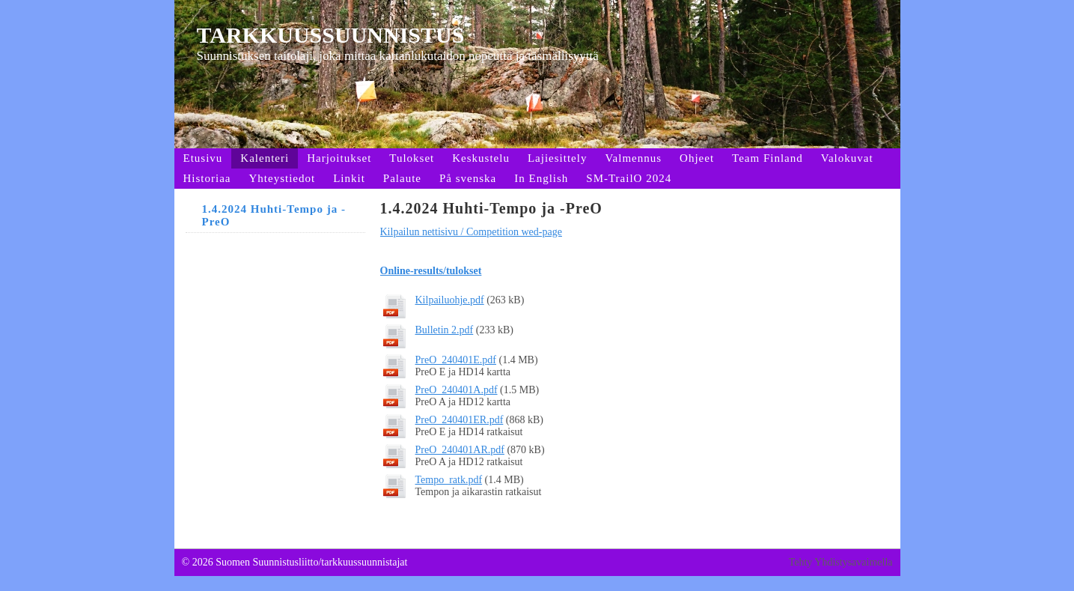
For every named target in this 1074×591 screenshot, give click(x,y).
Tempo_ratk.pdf (449, 479)
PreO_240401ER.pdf (459, 419)
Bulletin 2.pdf (444, 330)
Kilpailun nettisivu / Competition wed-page (471, 231)
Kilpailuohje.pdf (449, 300)
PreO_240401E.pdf (456, 360)
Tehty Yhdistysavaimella (841, 562)
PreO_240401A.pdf (456, 389)
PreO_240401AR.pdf (459, 449)
